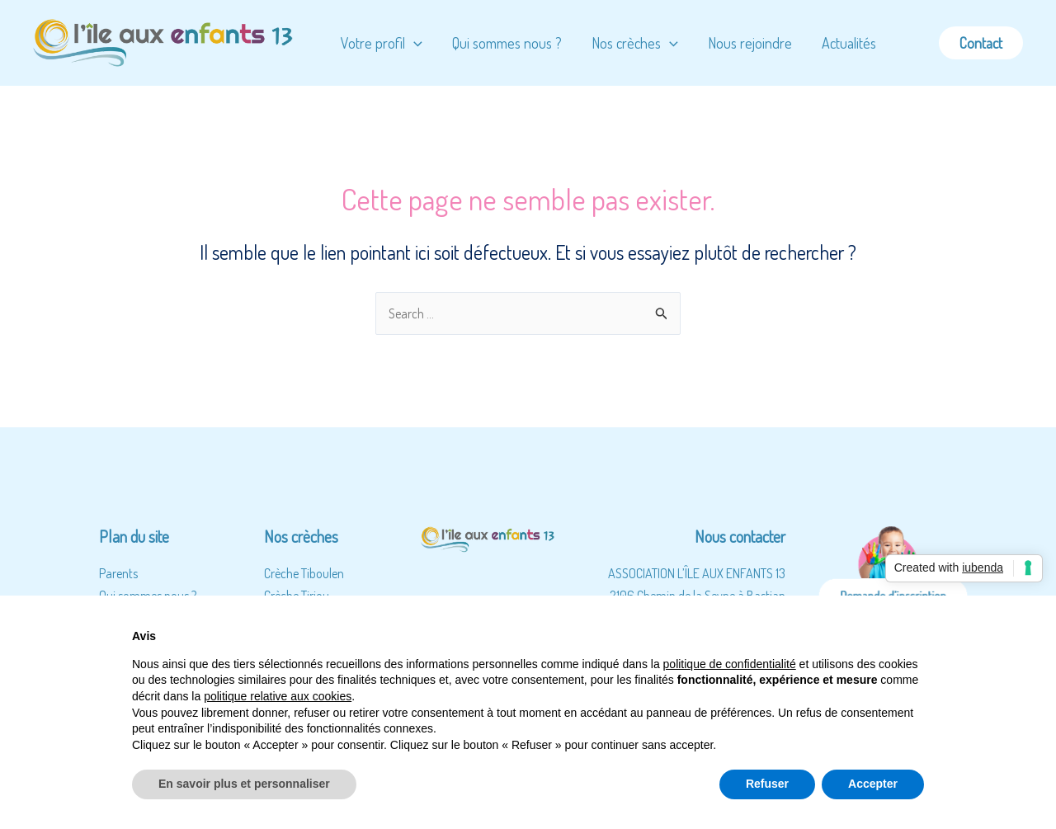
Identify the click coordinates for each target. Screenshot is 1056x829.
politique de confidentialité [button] (729, 664)
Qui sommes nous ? (507, 43)
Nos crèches (635, 43)
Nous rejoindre (750, 43)
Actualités (849, 43)
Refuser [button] (767, 783)
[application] (413, 43)
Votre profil (381, 43)
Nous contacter (740, 536)
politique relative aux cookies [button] (277, 696)
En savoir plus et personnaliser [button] (244, 783)
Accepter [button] (873, 783)
